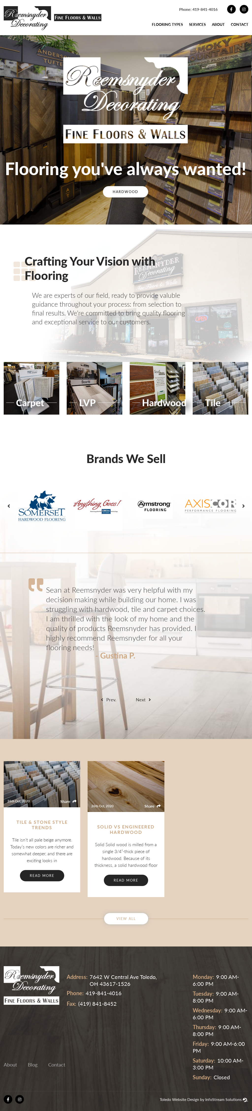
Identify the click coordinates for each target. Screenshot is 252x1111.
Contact (239, 24)
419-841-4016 (104, 993)
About (218, 24)
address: (77, 977)
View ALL (126, 918)
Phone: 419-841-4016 (198, 9)
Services (197, 24)
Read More (42, 875)
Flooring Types (167, 24)
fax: (71, 1003)
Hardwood (125, 192)
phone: (75, 993)
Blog (32, 1064)
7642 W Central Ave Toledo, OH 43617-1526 (123, 980)
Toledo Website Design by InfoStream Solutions (201, 1099)
